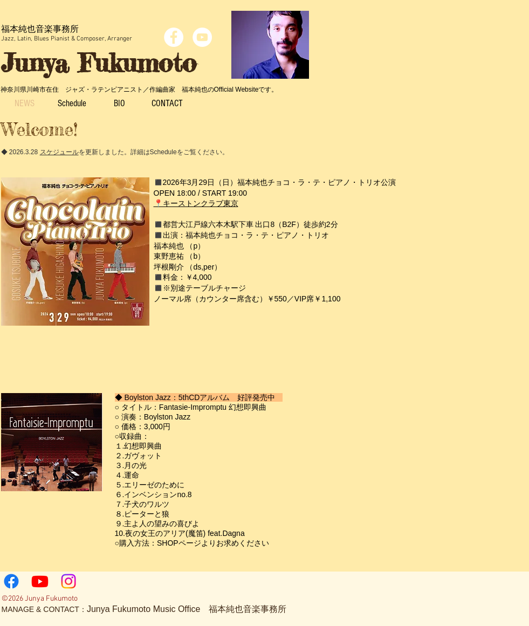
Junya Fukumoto (98, 63)
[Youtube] (40, 581)
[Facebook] (11, 581)
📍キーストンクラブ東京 (196, 203)
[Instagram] (68, 581)
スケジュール (59, 152)
